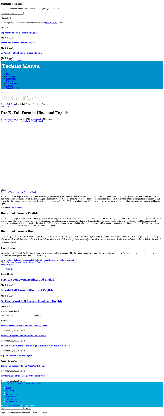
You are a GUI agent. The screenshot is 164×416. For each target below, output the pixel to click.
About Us (10, 390)
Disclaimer (10, 397)
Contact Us (10, 392)
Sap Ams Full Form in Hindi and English (19, 33)
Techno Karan (13, 406)
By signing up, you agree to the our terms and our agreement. (34, 23)
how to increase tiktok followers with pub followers (23, 376)
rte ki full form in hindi (44, 260)
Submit (27, 408)
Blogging (10, 81)
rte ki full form (7, 260)
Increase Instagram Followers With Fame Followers (23, 336)
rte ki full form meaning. (64, 260)
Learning (10, 76)
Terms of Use (11, 399)
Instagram (11, 79)
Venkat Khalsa (10, 119)
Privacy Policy (51, 23)
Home (9, 74)
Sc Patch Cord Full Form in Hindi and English (21, 53)
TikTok (9, 85)
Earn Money (12, 83)
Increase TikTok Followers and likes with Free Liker (24, 326)
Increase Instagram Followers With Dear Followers (23, 366)
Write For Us (12, 88)
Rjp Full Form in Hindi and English (16, 356)
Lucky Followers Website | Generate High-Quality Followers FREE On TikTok (35, 346)
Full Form (5, 106)
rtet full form (17, 208)
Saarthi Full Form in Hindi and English (18, 43)
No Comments (36, 119)
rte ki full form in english (24, 260)
